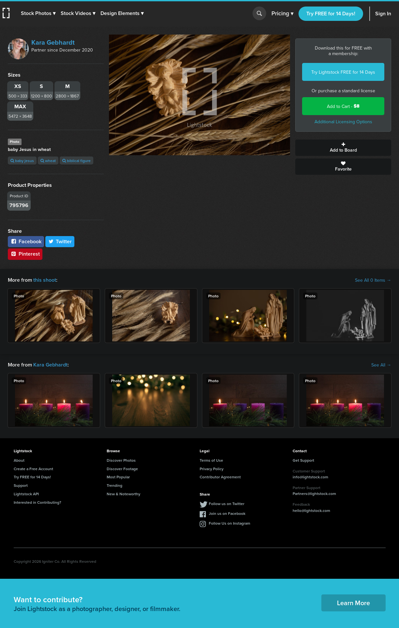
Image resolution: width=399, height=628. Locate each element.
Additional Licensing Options (343, 121)
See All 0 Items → (373, 280)
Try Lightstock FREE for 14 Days (343, 72)
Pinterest (25, 254)
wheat (48, 160)
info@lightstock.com (310, 477)
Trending (114, 485)
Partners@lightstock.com (314, 493)
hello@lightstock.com (311, 510)
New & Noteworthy (123, 494)
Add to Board (343, 147)
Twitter (60, 241)
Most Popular (118, 477)
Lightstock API (26, 494)
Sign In (383, 13)
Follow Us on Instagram (229, 523)
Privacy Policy (211, 468)
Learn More (353, 602)
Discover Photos (121, 460)
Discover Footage (122, 468)
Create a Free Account (33, 468)
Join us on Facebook (227, 513)
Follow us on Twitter (226, 503)
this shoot (44, 280)
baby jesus (22, 160)
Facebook (25, 241)
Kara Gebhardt (53, 42)
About (19, 460)
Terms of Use (211, 460)
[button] (38, 13)
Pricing (282, 14)
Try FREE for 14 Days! (330, 13)
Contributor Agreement (220, 477)
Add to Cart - (343, 106)
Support (21, 485)
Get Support (303, 460)
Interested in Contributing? (37, 502)
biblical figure (76, 160)
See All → (381, 365)
